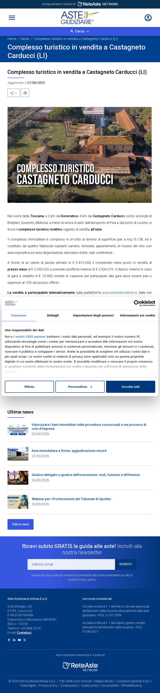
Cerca (79, 31)
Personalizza (80, 386)
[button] (14, 93)
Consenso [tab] (18, 315)
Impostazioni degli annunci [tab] (93, 315)
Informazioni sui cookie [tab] (137, 315)
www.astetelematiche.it (119, 293)
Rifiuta (29, 386)
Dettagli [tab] (53, 315)
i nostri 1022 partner (30, 336)
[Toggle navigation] (12, 17)
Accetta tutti (131, 386)
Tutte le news (20, 524)
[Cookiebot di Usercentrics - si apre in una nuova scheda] (137, 303)
